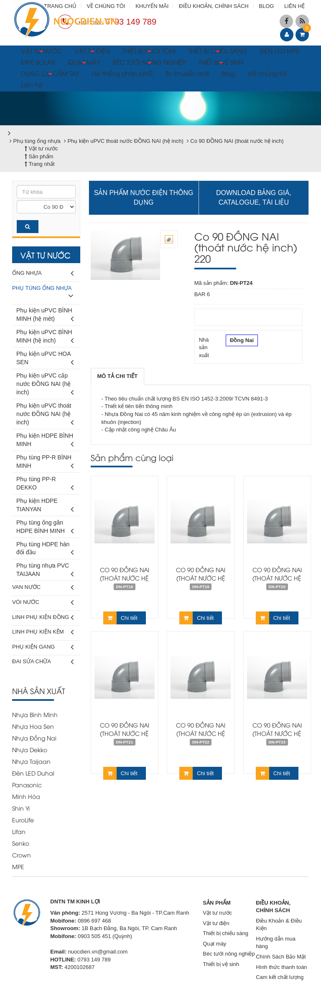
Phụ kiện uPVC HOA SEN (45, 359)
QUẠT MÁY (84, 63)
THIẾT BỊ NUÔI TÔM (149, 51)
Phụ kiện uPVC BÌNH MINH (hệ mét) (45, 316)
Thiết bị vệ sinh (221, 964)
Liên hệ (32, 84)
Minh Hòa (26, 796)
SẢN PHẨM (217, 903)
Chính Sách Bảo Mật (281, 956)
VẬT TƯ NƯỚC (41, 51)
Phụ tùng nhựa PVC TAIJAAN (45, 571)
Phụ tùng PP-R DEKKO (45, 485)
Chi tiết (120, 617)
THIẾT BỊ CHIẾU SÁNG (217, 51)
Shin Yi (21, 808)
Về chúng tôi (267, 73)
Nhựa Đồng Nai (34, 738)
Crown (21, 855)
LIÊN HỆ (294, 6)
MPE (18, 866)
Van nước (43, 587)
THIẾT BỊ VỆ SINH (221, 63)
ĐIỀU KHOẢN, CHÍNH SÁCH (214, 6)
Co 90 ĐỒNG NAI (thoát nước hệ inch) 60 (200, 578)
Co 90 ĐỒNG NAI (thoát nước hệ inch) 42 (124, 578)
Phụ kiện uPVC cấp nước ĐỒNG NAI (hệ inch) (45, 385)
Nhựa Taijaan (31, 761)
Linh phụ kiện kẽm (43, 632)
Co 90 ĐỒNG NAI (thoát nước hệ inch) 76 (277, 578)
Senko (20, 843)
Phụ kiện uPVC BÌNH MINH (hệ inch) (45, 338)
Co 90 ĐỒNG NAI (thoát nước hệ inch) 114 (200, 733)
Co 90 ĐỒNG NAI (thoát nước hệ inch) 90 (124, 733)
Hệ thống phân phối (122, 73)
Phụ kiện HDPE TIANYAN (45, 506)
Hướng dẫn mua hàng (276, 943)
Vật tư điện (216, 923)
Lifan (18, 831)
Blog (228, 73)
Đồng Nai (242, 341)
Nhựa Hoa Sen (33, 726)
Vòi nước (43, 602)
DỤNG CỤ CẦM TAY (50, 74)
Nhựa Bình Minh (35, 714)
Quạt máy (214, 944)
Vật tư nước (217, 913)
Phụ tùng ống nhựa (43, 293)
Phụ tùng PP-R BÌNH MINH (45, 463)
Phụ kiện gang (43, 647)
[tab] (118, 376)
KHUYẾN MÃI (151, 6)
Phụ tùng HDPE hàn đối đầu (45, 550)
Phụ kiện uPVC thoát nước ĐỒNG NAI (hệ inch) (45, 415)
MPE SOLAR (38, 62)
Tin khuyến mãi (187, 73)
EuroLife (23, 820)
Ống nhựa (43, 273)
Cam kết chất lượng (279, 977)
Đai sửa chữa (43, 662)
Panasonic (27, 785)
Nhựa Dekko (29, 749)
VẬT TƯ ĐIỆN (92, 51)
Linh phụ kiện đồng (43, 617)
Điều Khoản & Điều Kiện (279, 925)
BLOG (266, 6)
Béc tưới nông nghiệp (229, 954)
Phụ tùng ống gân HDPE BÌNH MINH (45, 528)
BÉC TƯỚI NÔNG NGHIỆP (149, 63)
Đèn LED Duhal (33, 773)
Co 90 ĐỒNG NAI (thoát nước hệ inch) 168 (277, 733)
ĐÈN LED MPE (280, 50)
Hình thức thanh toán (281, 967)
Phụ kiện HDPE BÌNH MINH (45, 441)
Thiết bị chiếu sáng (225, 933)
